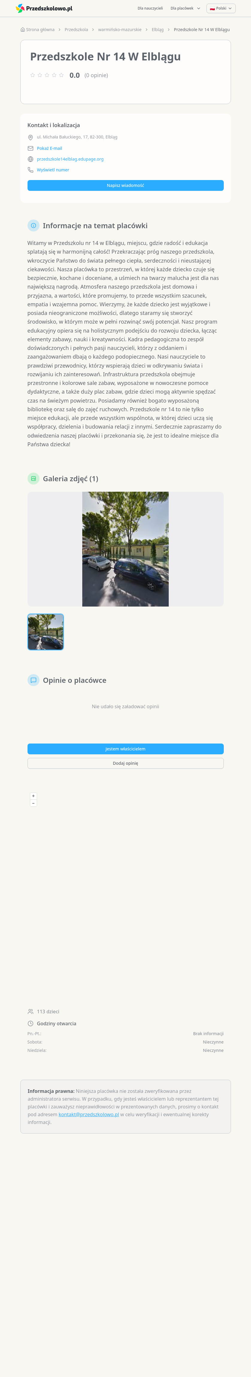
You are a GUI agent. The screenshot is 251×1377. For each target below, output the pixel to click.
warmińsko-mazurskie (120, 29)
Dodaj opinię (125, 763)
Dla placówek (186, 8)
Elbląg (158, 29)
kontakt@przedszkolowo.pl (89, 1114)
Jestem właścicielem (126, 749)
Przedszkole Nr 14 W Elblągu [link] (202, 29)
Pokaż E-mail (49, 148)
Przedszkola (76, 29)
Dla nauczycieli (150, 8)
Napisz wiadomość (125, 185)
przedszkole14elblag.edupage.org (70, 159)
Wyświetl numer (53, 170)
